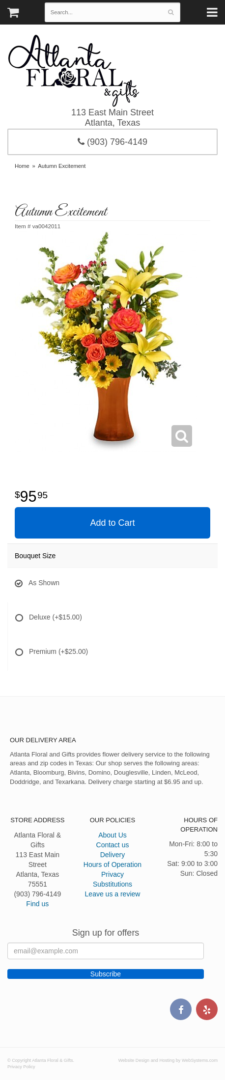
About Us (112, 835)
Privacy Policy (21, 1066)
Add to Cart (112, 523)
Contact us (112, 845)
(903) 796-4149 (112, 142)
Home (22, 166)
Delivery (112, 855)
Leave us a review (113, 894)
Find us (37, 904)
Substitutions (112, 884)
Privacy (112, 874)
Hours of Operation (112, 864)
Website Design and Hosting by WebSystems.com (168, 1060)
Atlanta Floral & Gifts (73, 71)
